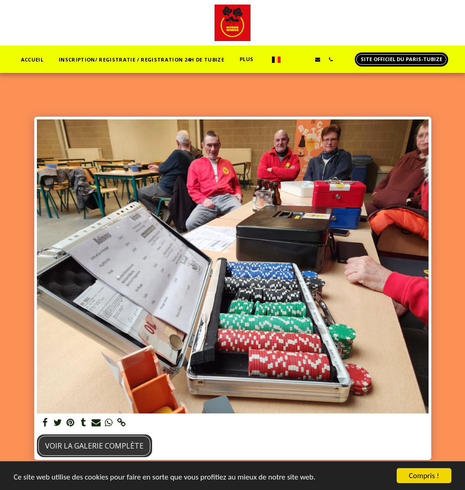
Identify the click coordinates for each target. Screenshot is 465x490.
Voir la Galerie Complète (94, 446)
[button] (291, 59)
